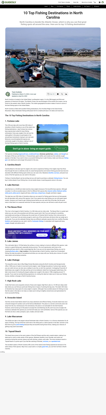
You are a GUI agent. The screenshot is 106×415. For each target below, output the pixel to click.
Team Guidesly (17, 92)
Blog (52, 6)
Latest (46, 6)
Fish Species (60, 6)
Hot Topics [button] (87, 6)
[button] (95, 2)
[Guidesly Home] (8, 2)
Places (68, 6)
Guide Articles (77, 6)
